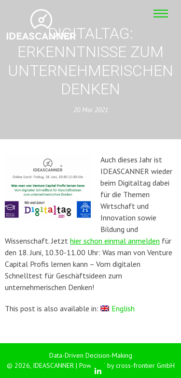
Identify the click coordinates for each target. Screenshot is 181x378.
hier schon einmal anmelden (115, 241)
